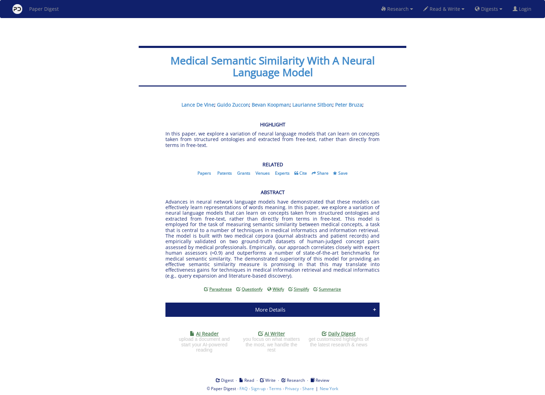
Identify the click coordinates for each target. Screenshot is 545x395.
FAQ (243, 389)
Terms (275, 389)
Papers (204, 173)
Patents (224, 173)
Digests (488, 9)
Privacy (292, 389)
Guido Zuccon (233, 104)
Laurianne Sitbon (312, 104)
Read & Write (443, 9)
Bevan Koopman (271, 104)
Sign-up (258, 389)
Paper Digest (36, 9)
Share (322, 173)
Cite (303, 173)
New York (329, 389)
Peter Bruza (348, 104)
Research (397, 9)
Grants (243, 173)
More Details (270, 309)
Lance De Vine (197, 104)
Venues (262, 173)
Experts (282, 173)
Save (343, 173)
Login (523, 9)
